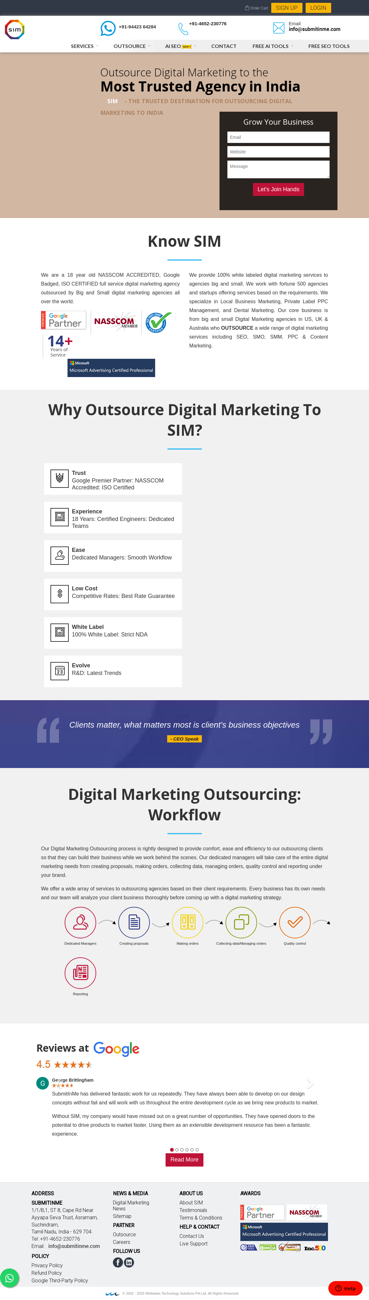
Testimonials (193, 1210)
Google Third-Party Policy (60, 1281)
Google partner (262, 1212)
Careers (121, 1242)
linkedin (129, 1262)
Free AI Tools (271, 46)
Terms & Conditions (200, 1218)
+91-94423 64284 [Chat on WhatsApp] (137, 26)
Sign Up (287, 7)
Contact (224, 46)
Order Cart (256, 8)
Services (82, 46)
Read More (184, 1159)
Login (318, 7)
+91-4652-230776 (208, 23)
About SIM (191, 1203)
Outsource (130, 46)
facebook (118, 1262)
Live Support (194, 1244)
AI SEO (178, 46)
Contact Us (191, 1236)
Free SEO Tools (329, 46)
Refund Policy (47, 1273)
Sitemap (122, 1216)
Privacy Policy (47, 1265)
